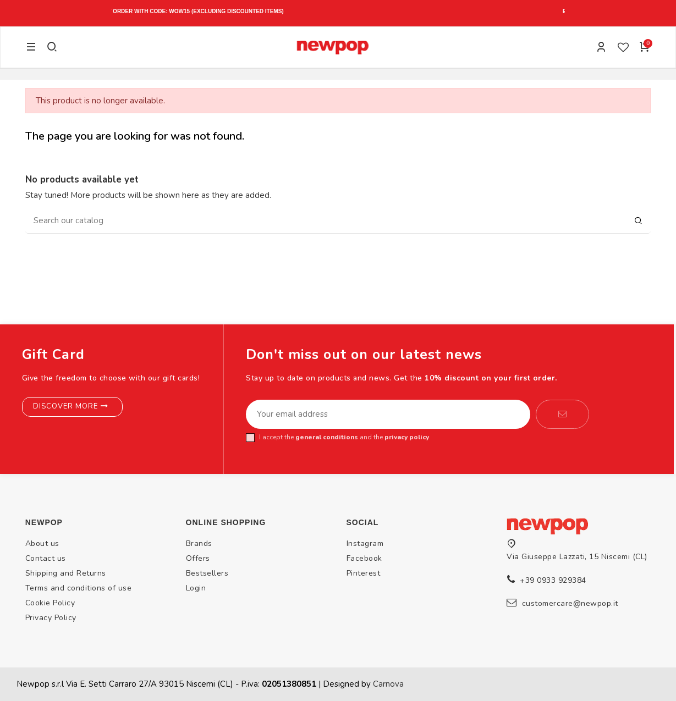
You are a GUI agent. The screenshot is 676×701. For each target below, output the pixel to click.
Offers (198, 558)
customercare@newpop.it (570, 603)
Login (196, 588)
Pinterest (364, 573)
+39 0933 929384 (553, 580)
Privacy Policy (50, 617)
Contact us (45, 558)
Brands (199, 543)
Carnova (388, 683)
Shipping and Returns (65, 573)
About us (42, 543)
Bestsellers (207, 573)
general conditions (326, 437)
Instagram (365, 543)
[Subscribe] (562, 414)
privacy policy (406, 437)
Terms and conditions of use (78, 588)
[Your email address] (388, 414)
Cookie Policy (50, 603)
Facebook (364, 558)
